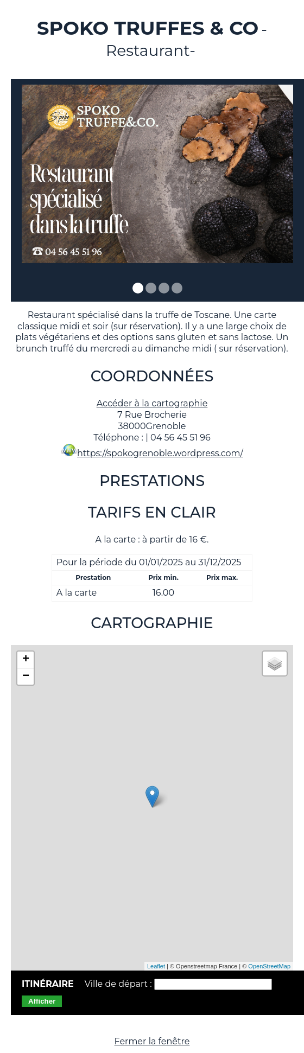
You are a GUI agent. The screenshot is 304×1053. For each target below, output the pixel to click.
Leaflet (156, 966)
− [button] (25, 676)
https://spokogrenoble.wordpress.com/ (160, 453)
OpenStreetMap (269, 966)
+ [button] (25, 660)
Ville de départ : (119, 984)
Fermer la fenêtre (152, 1041)
